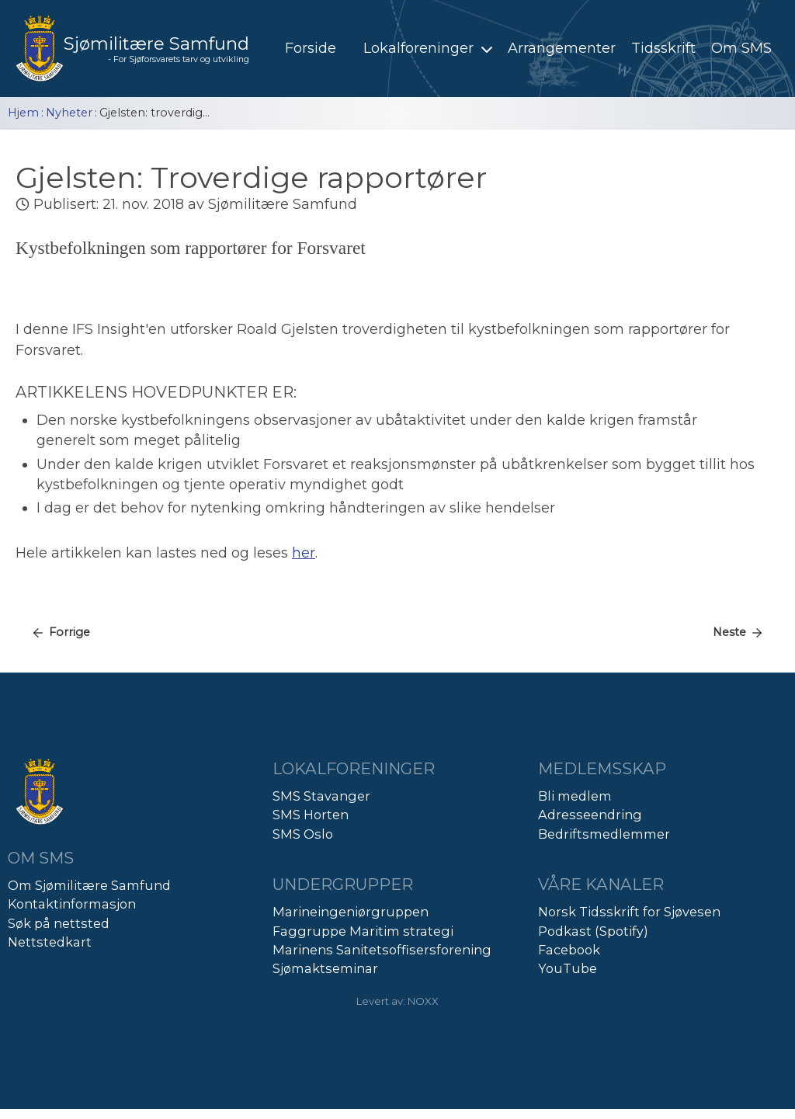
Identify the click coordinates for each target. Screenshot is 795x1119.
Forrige (69, 632)
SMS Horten (311, 814)
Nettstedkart (50, 942)
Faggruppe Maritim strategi (363, 931)
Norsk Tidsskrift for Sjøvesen (629, 911)
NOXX (423, 1001)
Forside (310, 48)
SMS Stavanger (321, 796)
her (303, 552)
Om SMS (741, 48)
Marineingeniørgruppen (351, 911)
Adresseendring (590, 814)
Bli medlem (575, 796)
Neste (729, 632)
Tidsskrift (663, 48)
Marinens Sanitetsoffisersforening (382, 949)
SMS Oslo (303, 834)
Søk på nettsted (58, 923)
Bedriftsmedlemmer (604, 834)
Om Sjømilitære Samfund (89, 885)
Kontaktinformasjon (72, 904)
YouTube (567, 968)
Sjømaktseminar (325, 968)
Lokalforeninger (429, 48)
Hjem (23, 113)
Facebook (569, 949)
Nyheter (69, 113)
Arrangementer (562, 48)
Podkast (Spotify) (593, 931)
